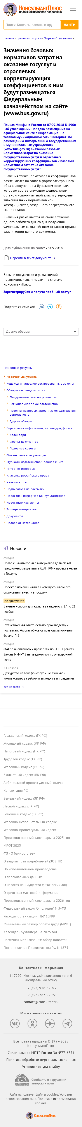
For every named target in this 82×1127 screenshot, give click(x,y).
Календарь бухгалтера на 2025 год (30, 932)
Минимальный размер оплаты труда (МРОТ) (37, 924)
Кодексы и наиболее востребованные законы (40, 383)
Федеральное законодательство (33, 397)
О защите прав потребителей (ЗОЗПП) (32, 861)
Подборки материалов (23, 523)
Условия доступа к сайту (41, 1066)
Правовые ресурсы (18, 368)
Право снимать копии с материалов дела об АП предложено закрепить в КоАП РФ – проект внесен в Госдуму (40, 568)
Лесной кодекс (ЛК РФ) (21, 806)
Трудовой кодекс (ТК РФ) (22, 759)
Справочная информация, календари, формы (40, 428)
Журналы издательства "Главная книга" (36, 462)
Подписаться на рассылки (26, 489)
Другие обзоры (21, 421)
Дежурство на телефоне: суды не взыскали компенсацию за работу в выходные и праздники (38, 675)
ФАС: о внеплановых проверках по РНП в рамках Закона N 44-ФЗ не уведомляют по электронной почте (38, 654)
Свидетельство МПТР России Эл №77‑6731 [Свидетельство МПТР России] (41, 1052)
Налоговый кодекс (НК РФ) (24, 751)
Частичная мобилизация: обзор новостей (35, 940)
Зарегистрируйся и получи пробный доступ (37, 291)
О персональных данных (22, 877)
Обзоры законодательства (26, 390)
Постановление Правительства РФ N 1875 (35, 947)
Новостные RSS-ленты (23, 502)
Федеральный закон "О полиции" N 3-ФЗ (34, 908)
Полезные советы (23, 448)
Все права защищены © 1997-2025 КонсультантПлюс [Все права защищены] (40, 1043)
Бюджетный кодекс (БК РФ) (24, 775)
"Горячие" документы (22, 377)
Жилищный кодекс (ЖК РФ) (24, 743)
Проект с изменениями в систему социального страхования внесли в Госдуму (36, 589)
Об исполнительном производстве (30, 869)
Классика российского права (28, 475)
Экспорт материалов (22, 509)
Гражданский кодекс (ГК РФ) (25, 735)
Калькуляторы (17, 482)
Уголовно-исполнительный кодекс (30, 822)
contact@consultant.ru (41, 1002)
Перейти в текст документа (27, 258)
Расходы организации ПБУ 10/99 (29, 916)
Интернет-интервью (21, 469)
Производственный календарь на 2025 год (36, 837)
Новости (18, 548)
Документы (15, 516)
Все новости (11, 687)
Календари (18, 435)
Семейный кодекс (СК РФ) (23, 814)
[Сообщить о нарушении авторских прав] (41, 1080)
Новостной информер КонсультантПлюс (36, 496)
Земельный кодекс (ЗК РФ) (24, 798)
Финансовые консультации (26, 455)
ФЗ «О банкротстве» (19, 853)
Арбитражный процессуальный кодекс (33, 782)
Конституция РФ (15, 790)
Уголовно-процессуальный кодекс (29, 830)
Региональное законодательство (34, 404)
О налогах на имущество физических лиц (35, 885)
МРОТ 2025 (12, 845)
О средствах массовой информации (31, 892)
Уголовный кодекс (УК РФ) (23, 767)
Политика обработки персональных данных (41, 1059)
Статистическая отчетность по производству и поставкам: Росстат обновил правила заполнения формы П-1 (38, 630)
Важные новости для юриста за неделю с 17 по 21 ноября (39, 609)
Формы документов (24, 442)
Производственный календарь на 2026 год (36, 900)
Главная (8, 38)
